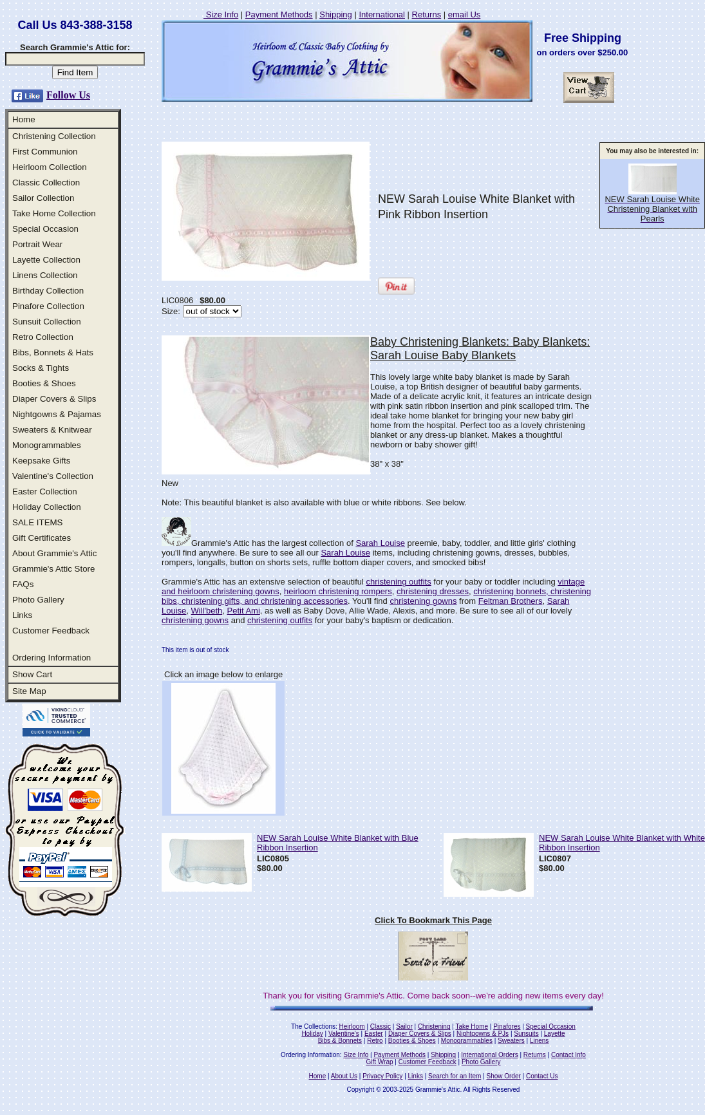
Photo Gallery (38, 599)
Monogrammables (46, 445)
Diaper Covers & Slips (54, 399)
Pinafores (506, 1026)
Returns (427, 14)
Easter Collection (44, 491)
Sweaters (511, 1040)
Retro (374, 1040)
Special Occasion (45, 229)
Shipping (335, 14)
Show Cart (32, 674)
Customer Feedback (50, 630)
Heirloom (352, 1026)
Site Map (29, 691)
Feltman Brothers (510, 601)
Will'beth (207, 610)
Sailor (404, 1026)
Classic (380, 1026)
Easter (373, 1033)
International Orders (489, 1054)
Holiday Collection (46, 507)
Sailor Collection (43, 198)
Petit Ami (243, 610)
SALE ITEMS (37, 522)
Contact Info (568, 1054)
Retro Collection (42, 337)
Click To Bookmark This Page (433, 920)
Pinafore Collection (48, 306)
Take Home (471, 1026)
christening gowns (423, 601)
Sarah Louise (380, 543)
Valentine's (343, 1033)
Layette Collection (46, 260)
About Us (344, 1076)
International (382, 14)
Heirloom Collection (49, 167)
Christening (434, 1026)
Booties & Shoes (44, 383)
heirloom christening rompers (338, 591)
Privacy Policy (382, 1076)
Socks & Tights (40, 368)
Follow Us (68, 94)
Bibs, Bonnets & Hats (52, 352)
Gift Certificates (41, 538)
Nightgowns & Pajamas (56, 414)
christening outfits (398, 581)
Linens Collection (45, 275)
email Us (464, 14)
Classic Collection (46, 182)
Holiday (312, 1033)
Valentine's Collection (52, 476)
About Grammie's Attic (54, 553)
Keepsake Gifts (41, 460)
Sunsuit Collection (46, 321)
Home (23, 119)
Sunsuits (526, 1033)
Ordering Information (51, 657)
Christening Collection (54, 136)
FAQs (22, 584)
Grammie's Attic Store (53, 569)
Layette (554, 1033)
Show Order (503, 1076)
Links (22, 615)
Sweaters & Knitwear (52, 430)
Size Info (220, 14)
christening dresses (433, 591)
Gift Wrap (379, 1061)
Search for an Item (454, 1076)
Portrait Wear (37, 244)
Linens (539, 1040)
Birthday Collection (48, 290)
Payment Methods (279, 14)
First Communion (44, 151)
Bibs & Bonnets (340, 1040)
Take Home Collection (54, 213)
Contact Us (542, 1076)
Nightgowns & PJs (482, 1033)
